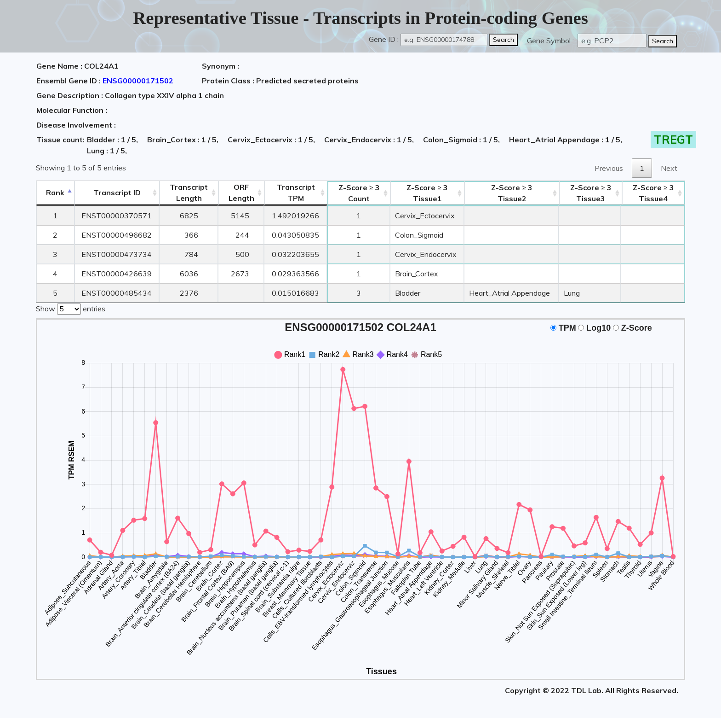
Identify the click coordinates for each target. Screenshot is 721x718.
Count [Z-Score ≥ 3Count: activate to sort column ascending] (359, 193)
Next (669, 168)
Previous (609, 168)
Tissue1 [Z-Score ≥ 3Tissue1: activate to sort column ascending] (427, 193)
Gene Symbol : (551, 40)
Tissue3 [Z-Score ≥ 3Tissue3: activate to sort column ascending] (591, 193)
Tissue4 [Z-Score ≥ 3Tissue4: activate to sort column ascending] (653, 193)
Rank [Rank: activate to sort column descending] (55, 192)
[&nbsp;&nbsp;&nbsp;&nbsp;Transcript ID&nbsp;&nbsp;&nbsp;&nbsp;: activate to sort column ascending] (117, 192)
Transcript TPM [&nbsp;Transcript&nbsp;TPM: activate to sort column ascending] (296, 192)
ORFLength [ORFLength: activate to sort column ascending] (241, 192)
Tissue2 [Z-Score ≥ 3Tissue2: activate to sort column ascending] (511, 193)
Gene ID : (384, 39)
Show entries (70, 308)
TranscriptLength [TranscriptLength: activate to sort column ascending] (189, 192)
